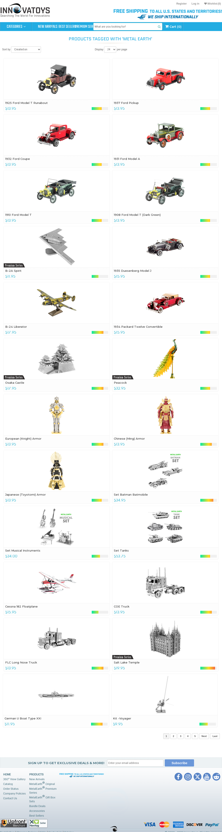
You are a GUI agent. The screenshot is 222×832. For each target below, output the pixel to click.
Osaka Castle (14, 382)
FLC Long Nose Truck (21, 662)
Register (181, 3)
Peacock (120, 382)
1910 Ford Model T (18, 214)
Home (7, 774)
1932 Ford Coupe (17, 159)
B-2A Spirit (13, 270)
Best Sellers (79, 26)
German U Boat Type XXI (23, 718)
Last (214, 736)
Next (204, 736)
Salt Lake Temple (127, 662)
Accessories (37, 811)
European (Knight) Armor (23, 438)
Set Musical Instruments (22, 550)
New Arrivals (47, 26)
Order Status (11, 789)
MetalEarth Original (42, 783)
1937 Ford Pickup (126, 103)
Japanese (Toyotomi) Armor (25, 494)
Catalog (8, 784)
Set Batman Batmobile (131, 494)
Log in (195, 3)
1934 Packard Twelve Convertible (138, 326)
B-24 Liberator (16, 326)
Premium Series (111, 26)
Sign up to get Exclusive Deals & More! (66, 763)
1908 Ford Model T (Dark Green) (137, 214)
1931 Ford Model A (127, 159)
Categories (16, 26)
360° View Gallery (14, 779)
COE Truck (121, 606)
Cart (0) (207, 27)
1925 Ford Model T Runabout (26, 103)
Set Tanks (121, 550)
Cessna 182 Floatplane (21, 606)
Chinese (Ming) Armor (129, 438)
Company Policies (14, 794)
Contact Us (10, 798)
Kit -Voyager (122, 718)
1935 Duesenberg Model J (132, 270)
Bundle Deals (37, 806)
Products (36, 774)
